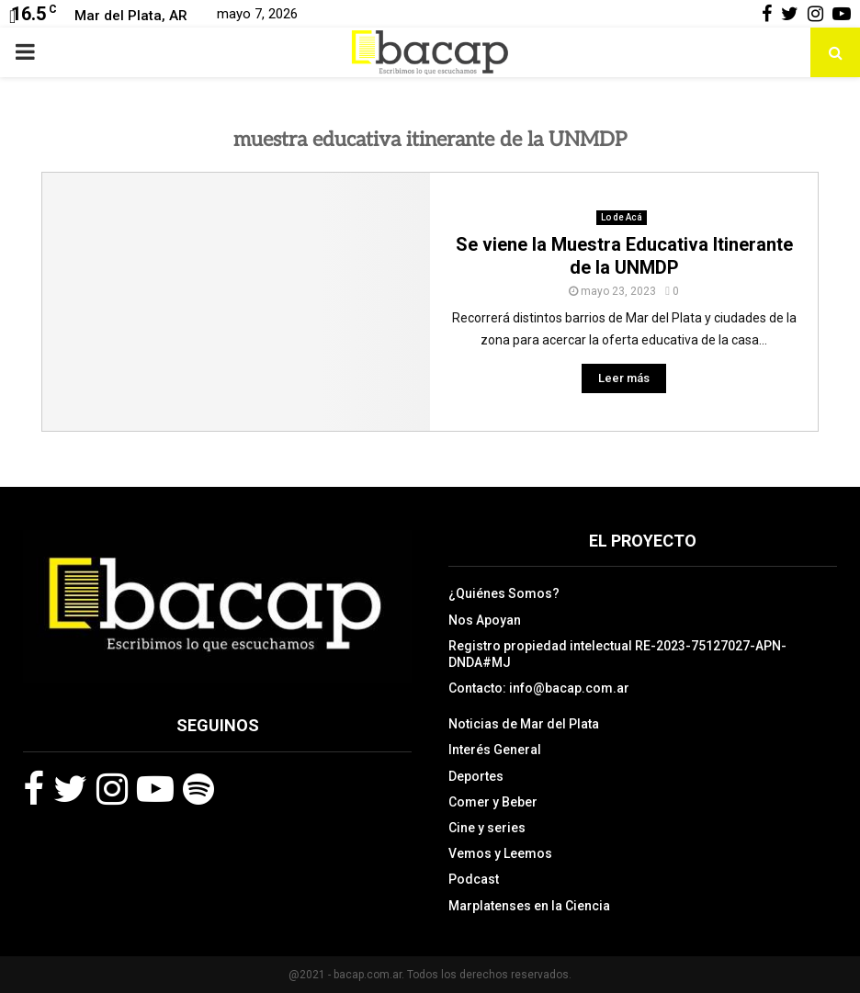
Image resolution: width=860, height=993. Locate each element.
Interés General (494, 749)
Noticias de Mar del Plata (523, 724)
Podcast (473, 879)
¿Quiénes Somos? (504, 593)
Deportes (476, 776)
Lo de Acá (621, 217)
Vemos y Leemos (500, 853)
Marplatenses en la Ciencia (529, 905)
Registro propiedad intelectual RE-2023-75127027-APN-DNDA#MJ (617, 654)
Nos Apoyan (484, 620)
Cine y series (487, 827)
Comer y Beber (493, 802)
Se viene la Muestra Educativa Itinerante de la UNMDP (624, 255)
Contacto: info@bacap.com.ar (538, 688)
